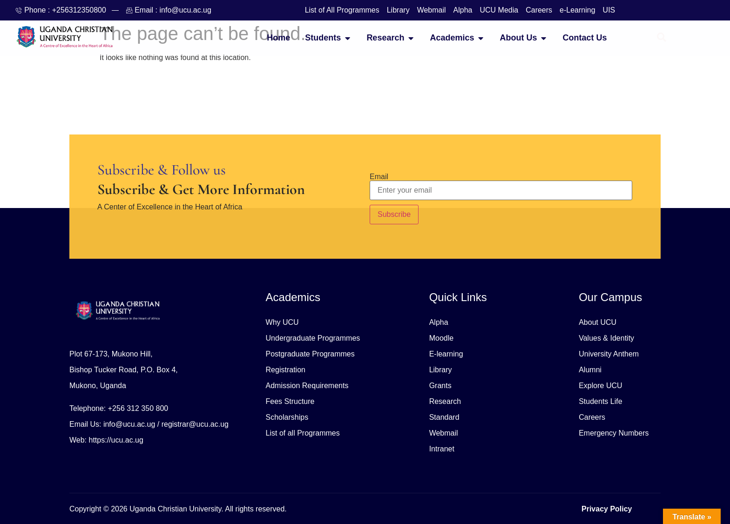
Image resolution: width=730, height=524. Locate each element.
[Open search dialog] (661, 38)
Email (379, 177)
